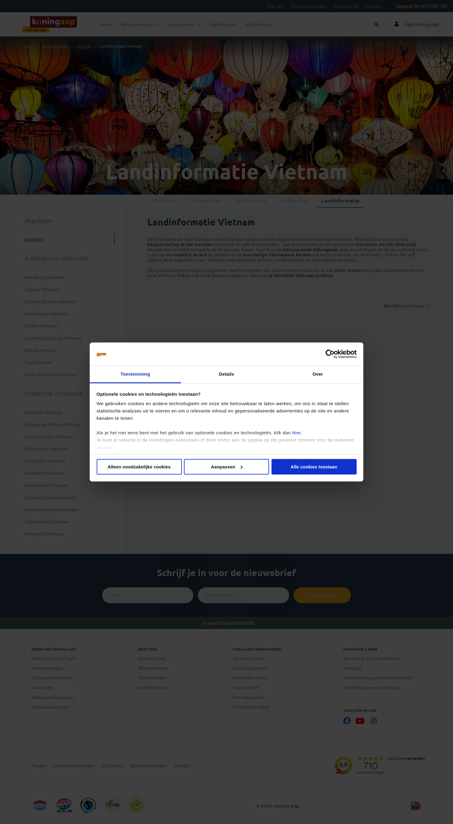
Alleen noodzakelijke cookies (139, 466)
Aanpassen (227, 466)
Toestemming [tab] (135, 374)
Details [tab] (226, 374)
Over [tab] (318, 374)
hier (296, 432)
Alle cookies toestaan (314, 466)
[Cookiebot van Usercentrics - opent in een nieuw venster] (330, 354)
